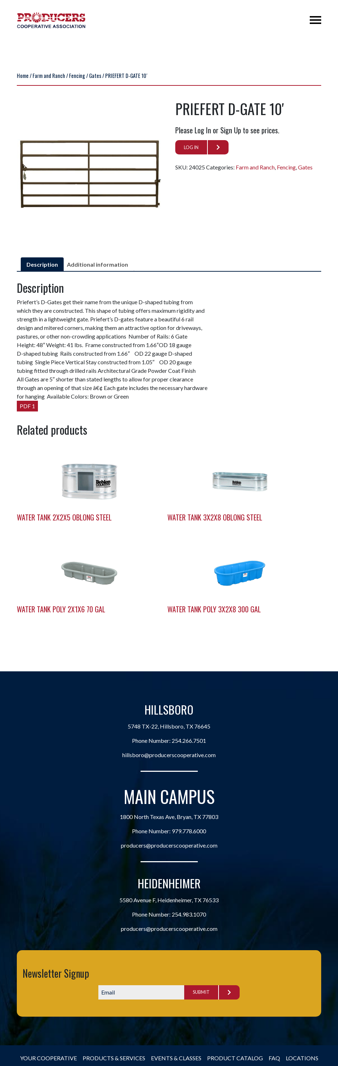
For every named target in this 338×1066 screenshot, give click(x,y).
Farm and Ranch (49, 75)
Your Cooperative (48, 1058)
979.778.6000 (189, 831)
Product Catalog (235, 1058)
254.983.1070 (189, 914)
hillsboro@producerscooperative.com (169, 754)
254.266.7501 (189, 740)
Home (23, 75)
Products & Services (114, 1058)
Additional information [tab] (97, 264)
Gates (95, 75)
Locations (302, 1058)
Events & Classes (176, 1058)
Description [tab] (42, 264)
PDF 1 (27, 406)
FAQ (274, 1058)
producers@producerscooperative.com (169, 845)
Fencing (77, 75)
